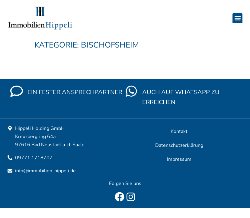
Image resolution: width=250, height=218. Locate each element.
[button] (237, 18)
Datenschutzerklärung (179, 145)
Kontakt (179, 131)
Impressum (179, 159)
